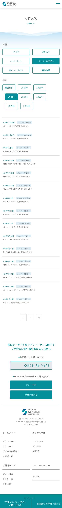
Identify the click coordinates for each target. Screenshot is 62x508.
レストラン (37, 441)
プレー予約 (31, 384)
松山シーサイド (16, 70)
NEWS (35, 476)
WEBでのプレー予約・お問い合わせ (15, 504)
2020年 (26, 105)
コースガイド (8, 432)
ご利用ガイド (8, 465)
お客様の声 (7, 456)
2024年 (11, 96)
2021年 (11, 105)
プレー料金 (7, 474)
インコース (7, 446)
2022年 (39, 96)
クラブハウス (38, 432)
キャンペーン (16, 61)
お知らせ (46, 51)
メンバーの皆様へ (46, 61)
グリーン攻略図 (10, 451)
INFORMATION (41, 465)
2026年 (24, 87)
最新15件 (9, 87)
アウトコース (8, 441)
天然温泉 (36, 446)
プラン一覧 (7, 478)
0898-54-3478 (36, 365)
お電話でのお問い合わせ (49, 503)
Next (39, 317)
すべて (16, 51)
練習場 (35, 451)
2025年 (39, 87)
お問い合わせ (31, 394)
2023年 (24, 96)
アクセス (6, 483)
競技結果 (46, 70)
